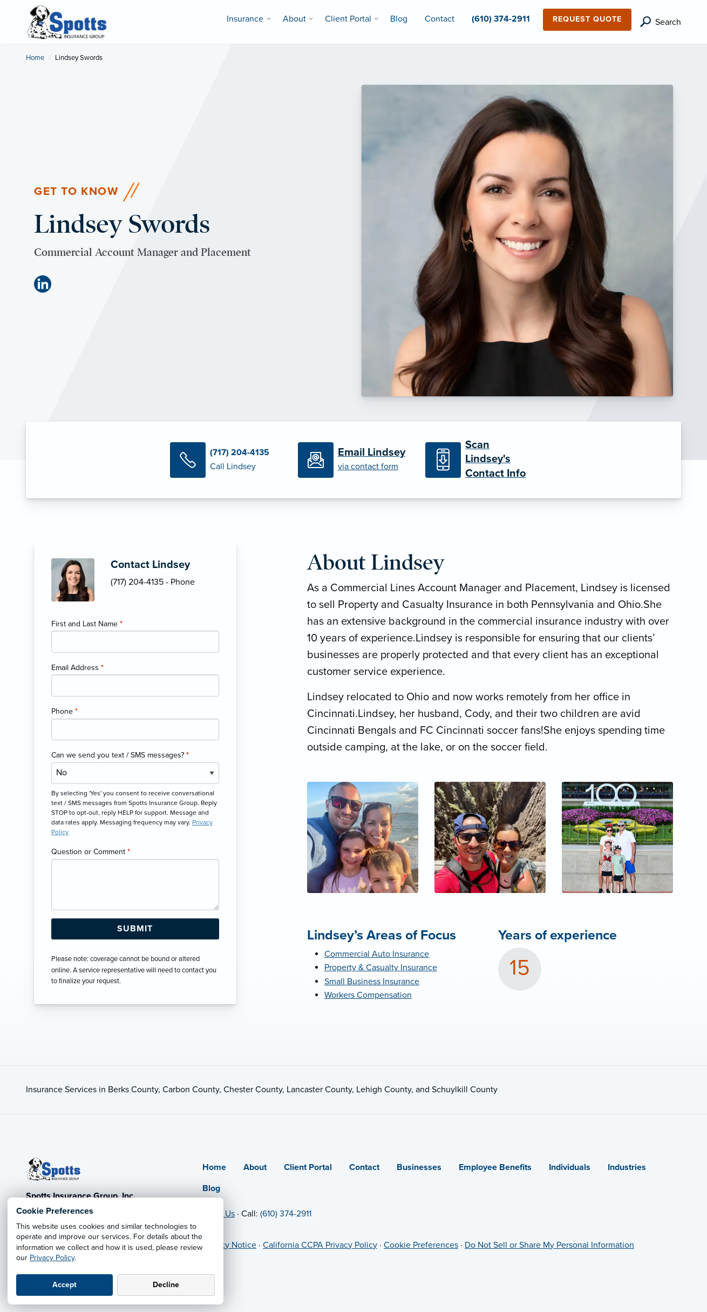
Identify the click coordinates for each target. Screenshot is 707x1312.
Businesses (419, 1167)
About (255, 1167)
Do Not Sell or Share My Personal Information (549, 1245)
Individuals (569, 1167)
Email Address (77, 667)
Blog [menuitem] (398, 18)
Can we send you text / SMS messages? (120, 755)
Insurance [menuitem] (245, 18)
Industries (627, 1167)
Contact (364, 1167)
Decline (166, 1284)
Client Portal (308, 1167)
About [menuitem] (294, 18)
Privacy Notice (229, 1245)
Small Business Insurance (371, 981)
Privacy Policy (52, 1257)
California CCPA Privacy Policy (320, 1245)
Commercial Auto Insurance (376, 954)
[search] (660, 22)
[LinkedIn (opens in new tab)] (47, 284)
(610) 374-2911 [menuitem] (501, 18)
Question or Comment (90, 851)
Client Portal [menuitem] (348, 18)
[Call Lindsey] (225, 460)
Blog (211, 1188)
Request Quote (587, 19)
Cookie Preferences (421, 1245)
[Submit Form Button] (135, 929)
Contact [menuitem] (439, 18)
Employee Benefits (495, 1167)
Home (35, 57)
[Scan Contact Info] (480, 460)
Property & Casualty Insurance (380, 967)
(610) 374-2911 (285, 1213)
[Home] (54, 1168)
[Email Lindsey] (353, 460)
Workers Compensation (368, 995)
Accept (64, 1284)
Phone (64, 711)
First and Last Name (87, 623)
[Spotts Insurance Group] (67, 21)
